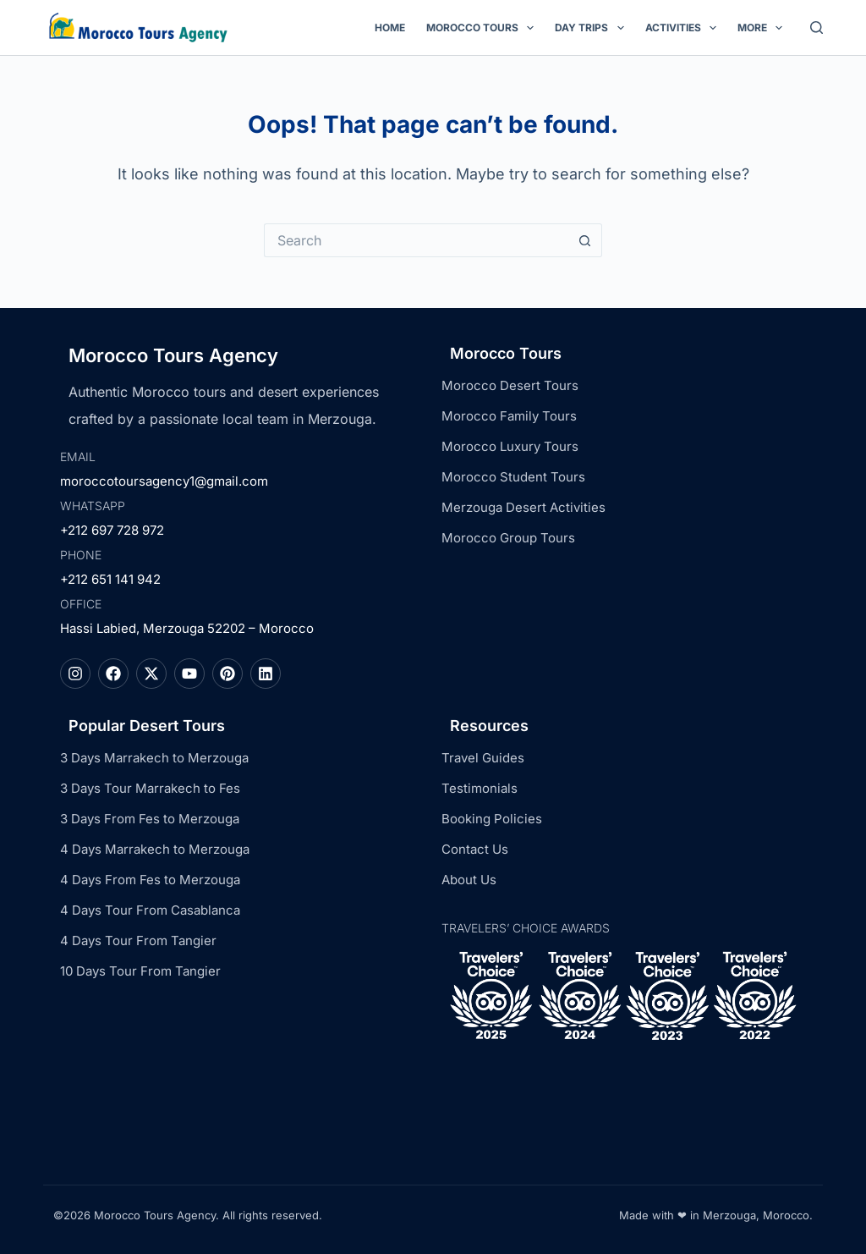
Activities (684, 28)
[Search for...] (416, 240)
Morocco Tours (483, 28)
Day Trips (592, 28)
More (763, 28)
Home (390, 27)
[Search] (816, 27)
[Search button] (585, 240)
